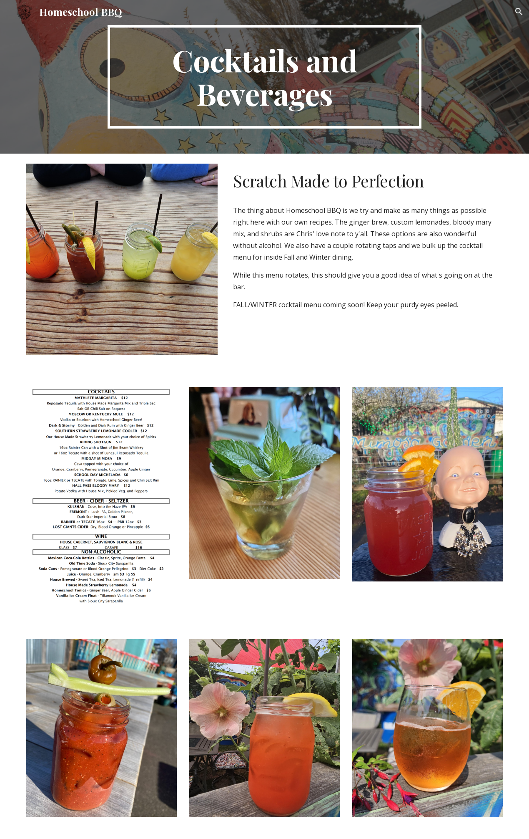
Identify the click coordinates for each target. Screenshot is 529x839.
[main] (264, 77)
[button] (519, 12)
